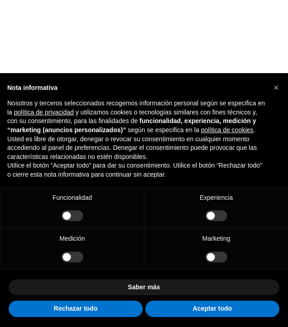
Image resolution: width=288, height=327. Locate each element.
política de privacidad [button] (44, 112)
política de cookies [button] (227, 130)
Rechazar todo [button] (75, 308)
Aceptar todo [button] (212, 308)
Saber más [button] (144, 287)
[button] (276, 87)
